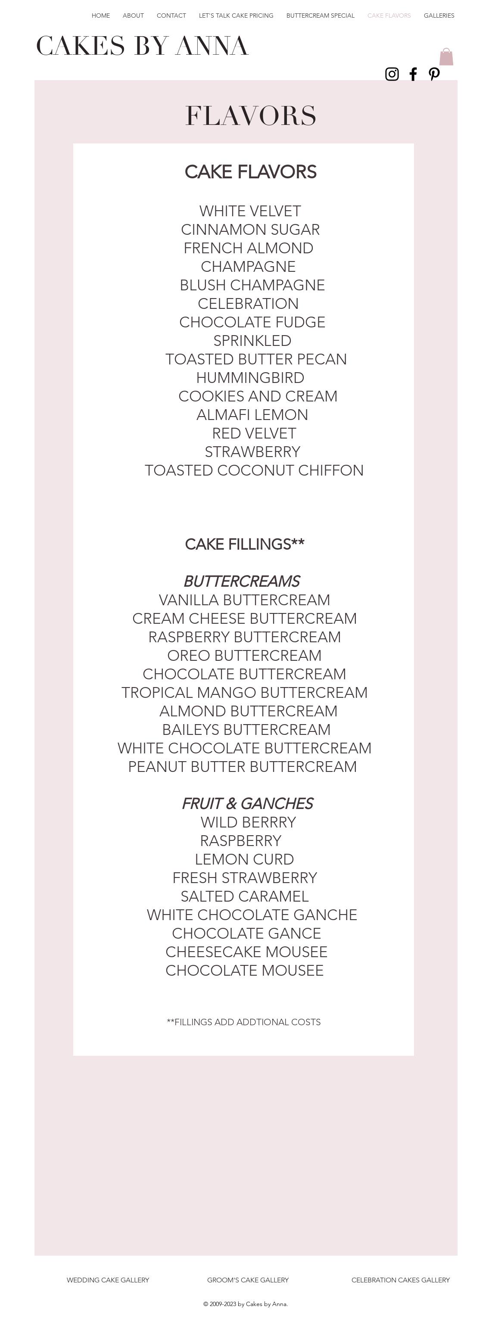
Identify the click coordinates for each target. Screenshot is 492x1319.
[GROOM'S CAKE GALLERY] (248, 1280)
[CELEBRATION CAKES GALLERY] (400, 1280)
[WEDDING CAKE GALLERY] (108, 1280)
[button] (446, 56)
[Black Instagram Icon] (392, 74)
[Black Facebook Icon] (413, 74)
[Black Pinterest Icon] (434, 74)
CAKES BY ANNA (142, 46)
